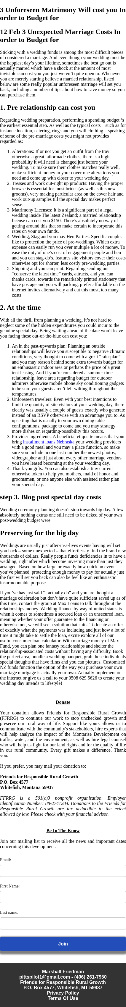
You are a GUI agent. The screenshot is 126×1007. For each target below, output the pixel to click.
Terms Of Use (63, 998)
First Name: (10, 886)
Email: (5, 860)
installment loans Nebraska (48, 441)
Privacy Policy (63, 992)
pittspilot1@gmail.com (44, 976)
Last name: (9, 912)
